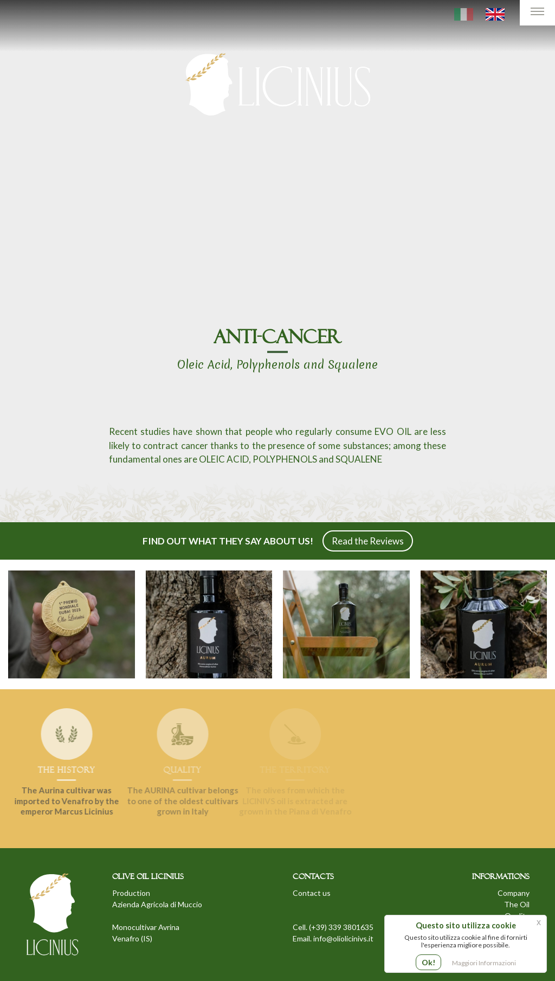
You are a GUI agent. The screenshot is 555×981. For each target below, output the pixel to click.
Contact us (312, 892)
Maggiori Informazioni (484, 963)
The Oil (517, 904)
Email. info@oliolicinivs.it (333, 938)
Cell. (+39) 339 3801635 (333, 927)
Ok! (428, 962)
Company (514, 892)
